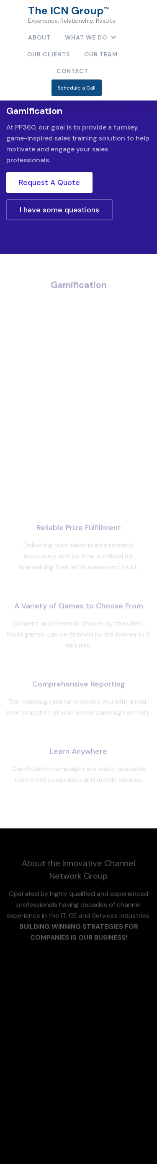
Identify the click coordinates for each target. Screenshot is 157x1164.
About (39, 37)
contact (72, 71)
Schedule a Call (76, 88)
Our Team (101, 54)
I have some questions (59, 210)
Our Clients (48, 54)
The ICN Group (72, 14)
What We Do (90, 37)
